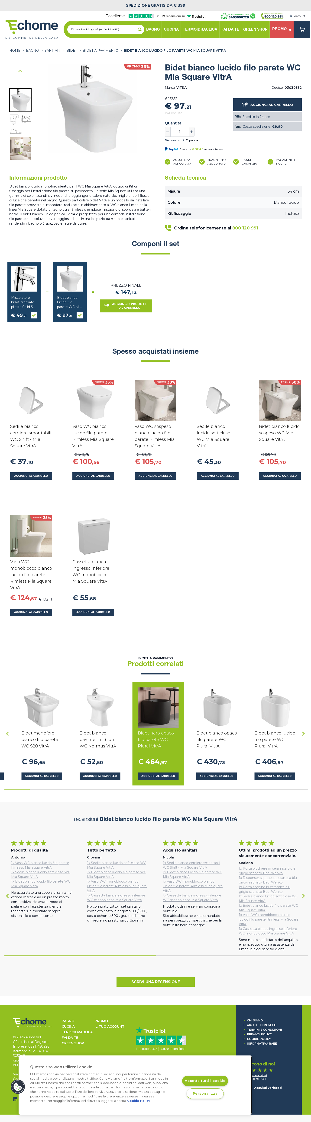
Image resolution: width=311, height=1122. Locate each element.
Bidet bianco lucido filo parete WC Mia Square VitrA (175, 50)
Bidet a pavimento (100, 50)
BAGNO (32, 50)
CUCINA (68, 1026)
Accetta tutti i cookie (205, 1081)
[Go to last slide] (20, 71)
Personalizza (205, 1093)
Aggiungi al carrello (31, 475)
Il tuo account (109, 1026)
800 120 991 (245, 228)
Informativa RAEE (260, 1043)
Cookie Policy (257, 1039)
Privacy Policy (257, 1034)
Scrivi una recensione (155, 982)
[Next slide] (20, 153)
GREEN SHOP (73, 1043)
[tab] (17, 789)
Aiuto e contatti (259, 1025)
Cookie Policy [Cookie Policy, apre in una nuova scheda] (138, 1101)
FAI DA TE (70, 1038)
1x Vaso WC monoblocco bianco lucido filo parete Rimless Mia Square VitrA (117, 886)
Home (14, 50)
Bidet (71, 50)
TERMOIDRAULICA (77, 1032)
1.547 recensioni (257, 1075)
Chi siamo (253, 1020)
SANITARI (53, 50)
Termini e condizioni (262, 1029)
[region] (135, 1085)
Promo (101, 1021)
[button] (20, 100)
